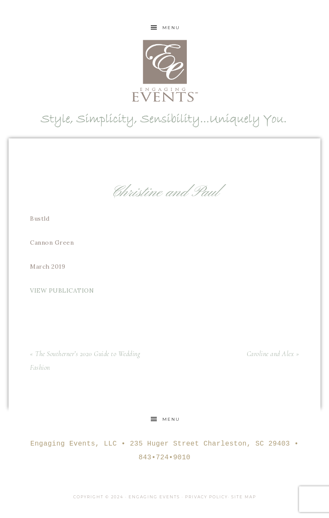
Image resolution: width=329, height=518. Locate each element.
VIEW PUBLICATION (63, 290)
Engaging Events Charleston (164, 71)
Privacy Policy (206, 496)
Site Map (243, 496)
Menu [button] (171, 27)
